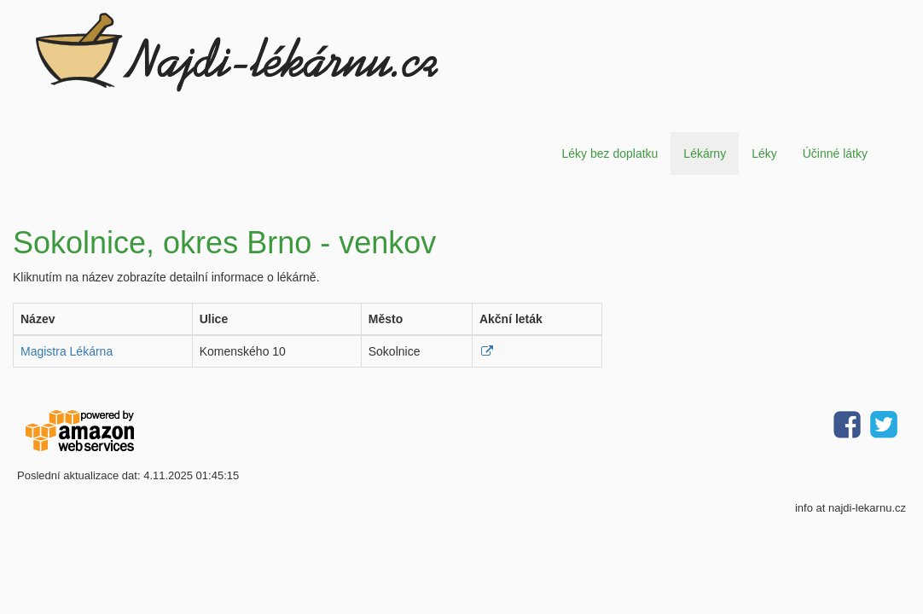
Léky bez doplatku (609, 153)
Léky (764, 153)
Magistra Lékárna (66, 351)
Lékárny (704, 153)
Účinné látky (835, 153)
